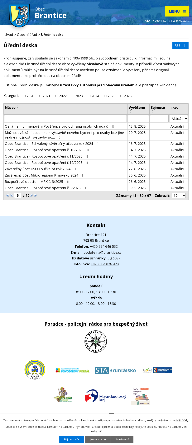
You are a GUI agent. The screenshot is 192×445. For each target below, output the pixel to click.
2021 (46, 96)
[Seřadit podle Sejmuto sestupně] (153, 112)
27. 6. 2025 (137, 169)
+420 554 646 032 (104, 246)
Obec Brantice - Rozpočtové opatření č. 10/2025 (47, 150)
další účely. (182, 420)
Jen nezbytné (98, 439)
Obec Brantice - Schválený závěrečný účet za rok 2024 (52, 143)
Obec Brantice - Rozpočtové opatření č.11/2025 (47, 156)
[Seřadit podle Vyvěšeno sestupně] (131, 112)
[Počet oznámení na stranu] (179, 195)
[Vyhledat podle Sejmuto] (159, 118)
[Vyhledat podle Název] (65, 118)
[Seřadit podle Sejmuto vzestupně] (153, 110)
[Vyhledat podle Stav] (179, 118)
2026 (128, 96)
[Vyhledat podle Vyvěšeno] (138, 118)
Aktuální (177, 126)
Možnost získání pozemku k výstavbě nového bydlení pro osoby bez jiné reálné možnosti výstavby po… (64, 135)
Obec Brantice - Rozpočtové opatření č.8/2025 (46, 188)
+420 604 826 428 (175, 21)
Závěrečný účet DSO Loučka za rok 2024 (41, 169)
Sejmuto (158, 107)
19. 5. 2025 (137, 188)
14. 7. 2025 (137, 150)
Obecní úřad (27, 34)
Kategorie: (11, 95)
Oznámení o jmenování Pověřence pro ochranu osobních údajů (60, 126)
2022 (63, 96)
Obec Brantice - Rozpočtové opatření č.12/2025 (47, 162)
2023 (79, 96)
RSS (181, 45)
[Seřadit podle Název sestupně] (18, 107)
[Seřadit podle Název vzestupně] (18, 106)
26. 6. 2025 (137, 175)
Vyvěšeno (137, 107)
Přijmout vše (71, 439)
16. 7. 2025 (137, 143)
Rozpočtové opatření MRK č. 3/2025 (37, 181)
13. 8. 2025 (137, 126)
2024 (95, 96)
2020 (30, 96)
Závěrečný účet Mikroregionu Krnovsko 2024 (45, 175)
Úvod (8, 34)
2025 (111, 96)
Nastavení (122, 439)
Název (10, 107)
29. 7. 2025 (137, 132)
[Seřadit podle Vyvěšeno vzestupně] (131, 110)
